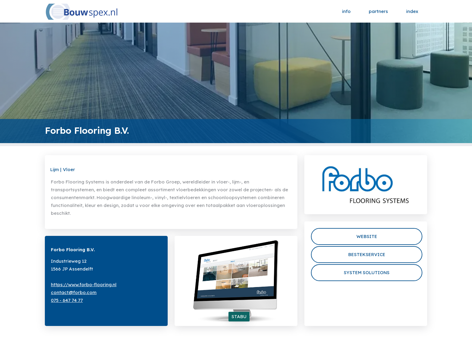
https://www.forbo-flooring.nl (83, 284)
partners (378, 11)
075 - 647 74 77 (67, 300)
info (346, 11)
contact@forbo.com (74, 292)
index (412, 11)
